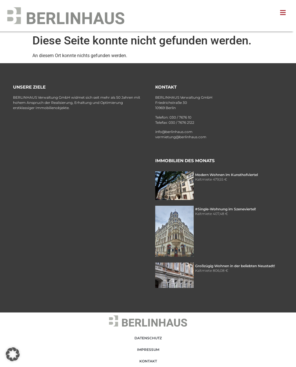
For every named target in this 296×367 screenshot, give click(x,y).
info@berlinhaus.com (174, 132)
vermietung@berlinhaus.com (180, 137)
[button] (284, 12)
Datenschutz (148, 338)
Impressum (148, 349)
